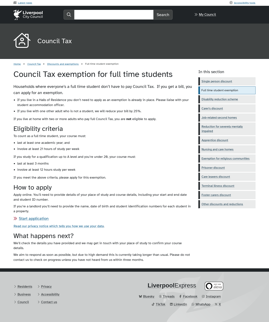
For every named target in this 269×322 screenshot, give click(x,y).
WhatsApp (203, 304)
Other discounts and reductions (222, 204)
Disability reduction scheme (220, 99)
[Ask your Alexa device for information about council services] (214, 286)
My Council (207, 14)
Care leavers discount (216, 177)
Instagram (213, 296)
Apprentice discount (215, 140)
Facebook (190, 296)
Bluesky (148, 296)
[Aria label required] (22, 41)
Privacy (46, 286)
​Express (172, 285)
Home (17, 64)
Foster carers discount (216, 195)
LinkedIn (180, 304)
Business (24, 294)
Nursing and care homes (218, 149)
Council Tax (34, 64)
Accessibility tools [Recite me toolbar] (244, 2)
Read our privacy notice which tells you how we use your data (59, 226)
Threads (168, 296)
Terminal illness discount (218, 186)
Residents (25, 286)
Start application (34, 218)
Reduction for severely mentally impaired (222, 129)
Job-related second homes (219, 117)
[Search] (114, 15)
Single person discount (217, 81)
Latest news (25, 2)
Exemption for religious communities (226, 158)
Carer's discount (212, 108)
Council (23, 302)
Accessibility (50, 294)
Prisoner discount (213, 168)
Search (163, 14)
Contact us (49, 302)
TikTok (160, 304)
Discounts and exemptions (63, 64)
